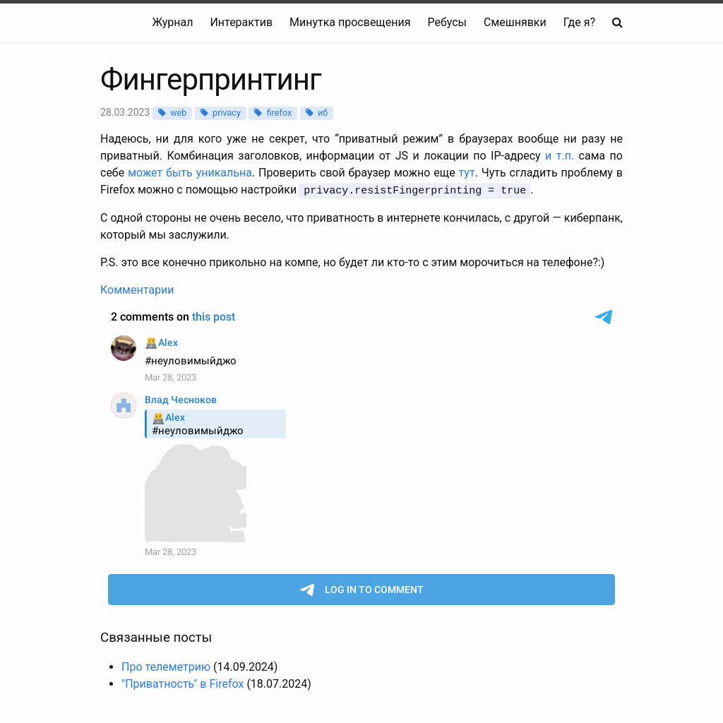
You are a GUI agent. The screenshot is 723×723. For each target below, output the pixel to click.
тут (467, 172)
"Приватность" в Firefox (182, 682)
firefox (279, 112)
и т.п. (559, 155)
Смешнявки (515, 22)
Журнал (172, 22)
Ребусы (447, 22)
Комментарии (137, 289)
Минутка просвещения (349, 22)
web (178, 112)
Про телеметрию (165, 665)
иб (323, 112)
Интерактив (241, 22)
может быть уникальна (190, 172)
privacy (227, 112)
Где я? (579, 22)
